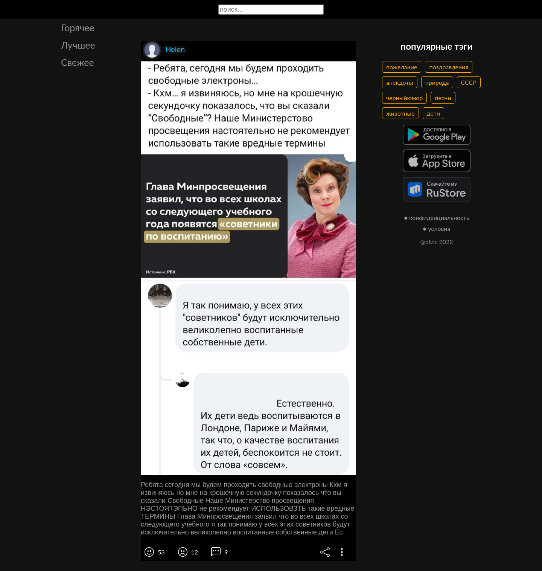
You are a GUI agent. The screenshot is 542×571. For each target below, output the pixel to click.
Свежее (77, 62)
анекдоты (399, 82)
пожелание (401, 66)
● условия (437, 228)
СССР (469, 82)
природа (437, 82)
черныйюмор (404, 97)
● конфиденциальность (436, 217)
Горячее (77, 27)
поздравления (448, 66)
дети (433, 113)
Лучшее (78, 44)
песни (443, 97)
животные (400, 113)
